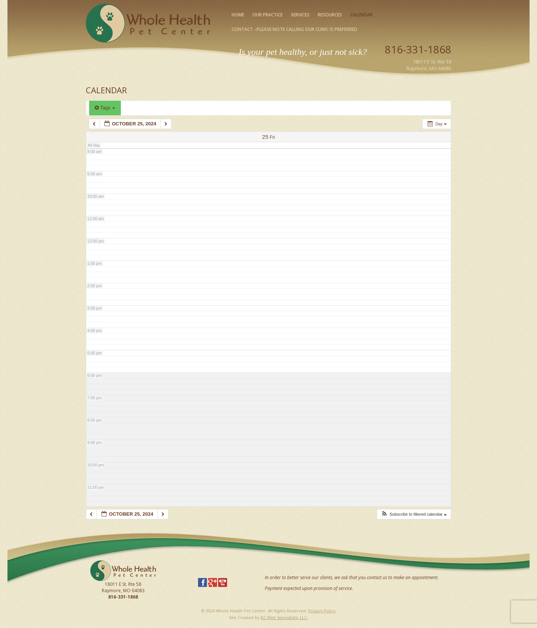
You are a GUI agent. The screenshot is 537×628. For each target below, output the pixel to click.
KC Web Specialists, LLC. (284, 617)
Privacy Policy (322, 610)
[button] (413, 514)
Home (238, 15)
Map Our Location (431, 77)
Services (300, 15)
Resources (330, 15)
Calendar (361, 15)
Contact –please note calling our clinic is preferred (294, 29)
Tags (105, 107)
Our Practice (267, 15)
